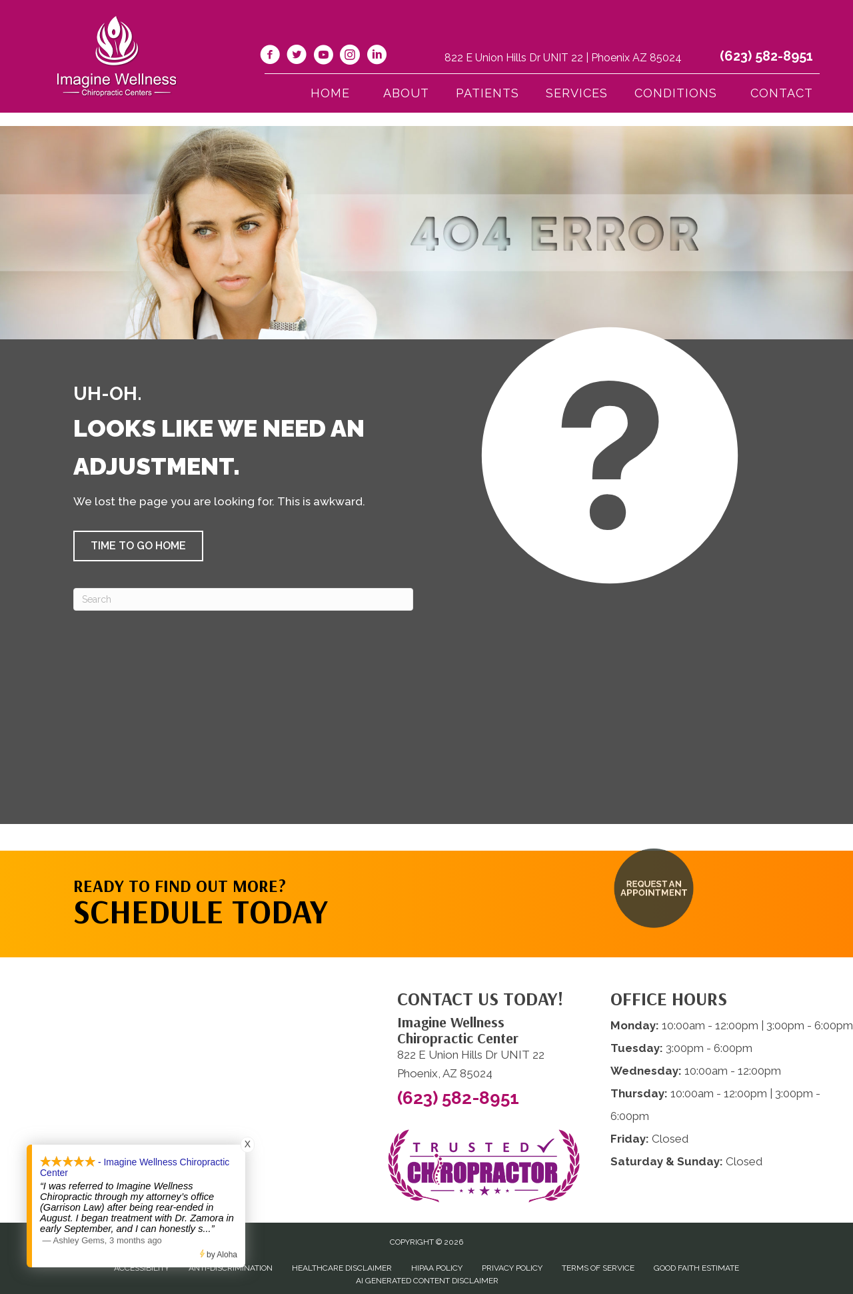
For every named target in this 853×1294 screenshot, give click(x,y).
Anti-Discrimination (231, 1268)
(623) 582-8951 (766, 56)
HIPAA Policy (436, 1268)
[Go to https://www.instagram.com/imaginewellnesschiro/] (350, 57)
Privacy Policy (512, 1268)
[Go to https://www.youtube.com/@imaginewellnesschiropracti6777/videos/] (323, 57)
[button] (138, 546)
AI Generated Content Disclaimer (427, 1280)
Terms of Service (598, 1268)
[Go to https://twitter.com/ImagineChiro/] (297, 57)
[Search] (243, 599)
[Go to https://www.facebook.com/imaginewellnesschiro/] (270, 57)
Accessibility (141, 1268)
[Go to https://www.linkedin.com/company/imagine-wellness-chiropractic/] (377, 57)
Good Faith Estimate (696, 1268)
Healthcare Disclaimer (342, 1268)
